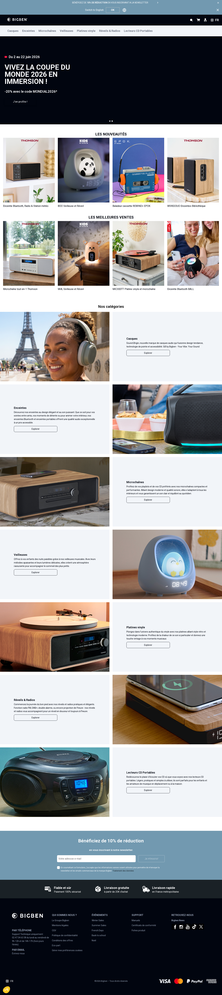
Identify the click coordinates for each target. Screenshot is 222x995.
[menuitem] (14, 30)
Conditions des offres (62, 940)
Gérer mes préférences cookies (67, 950)
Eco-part (56, 945)
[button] (109, 121)
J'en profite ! (20, 101)
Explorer (148, 353)
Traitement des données (123, 871)
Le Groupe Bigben (60, 920)
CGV (54, 930)
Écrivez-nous (18, 953)
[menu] (111, 30)
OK (112, 9)
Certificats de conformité (144, 925)
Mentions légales (60, 925)
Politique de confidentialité (65, 935)
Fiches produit (138, 930)
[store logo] (17, 19)
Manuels (136, 920)
